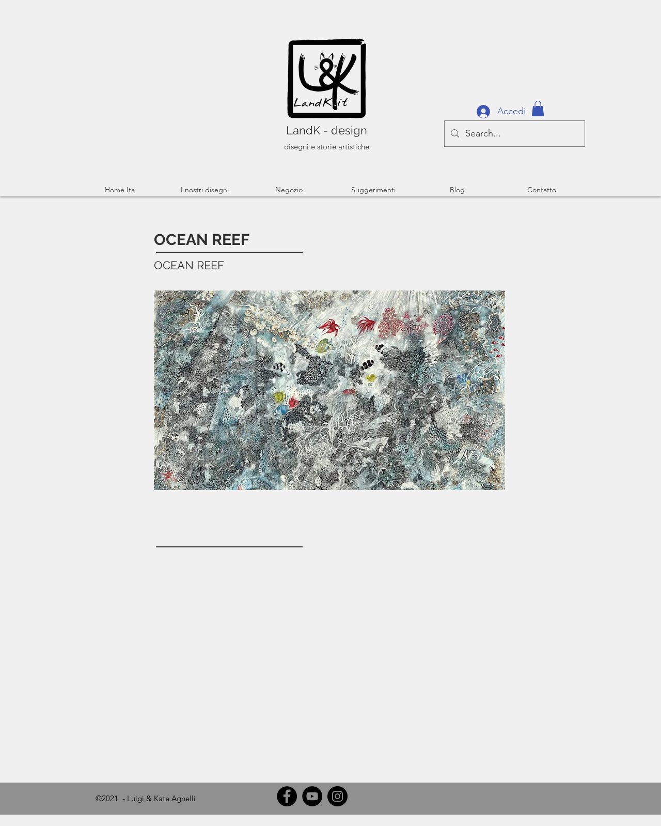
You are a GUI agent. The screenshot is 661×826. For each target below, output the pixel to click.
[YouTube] (312, 796)
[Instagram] (337, 796)
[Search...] (514, 133)
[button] (537, 108)
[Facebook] (287, 796)
